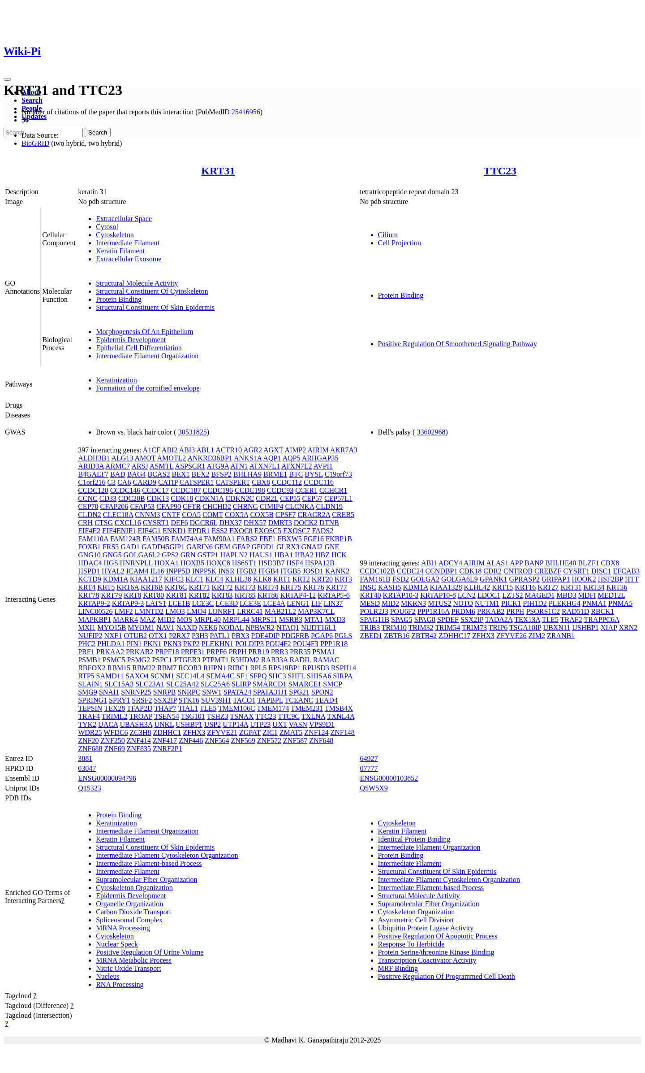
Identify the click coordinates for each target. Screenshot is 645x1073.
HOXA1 (167, 563)
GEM (223, 547)
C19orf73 (338, 474)
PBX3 (240, 635)
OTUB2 (135, 635)
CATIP (168, 482)
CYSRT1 (156, 522)
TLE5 (208, 708)
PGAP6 (322, 635)
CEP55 (290, 498)
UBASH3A (136, 724)
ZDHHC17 (454, 635)
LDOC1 (489, 595)
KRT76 (313, 587)
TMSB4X (339, 708)
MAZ (148, 619)
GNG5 (112, 555)
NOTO (463, 603)
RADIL (300, 660)
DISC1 (601, 571)
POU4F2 (278, 643)
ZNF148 (343, 732)
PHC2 (86, 643)
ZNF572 (269, 740)
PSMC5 (114, 660)
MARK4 (125, 619)
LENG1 (298, 603)
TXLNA (313, 716)
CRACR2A (313, 514)
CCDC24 (410, 571)
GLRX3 (288, 547)
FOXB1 (89, 547)
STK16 (189, 700)
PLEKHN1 (217, 643)
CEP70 (88, 506)
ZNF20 (88, 740)
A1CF (151, 450)
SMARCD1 (270, 684)
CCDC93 (280, 490)
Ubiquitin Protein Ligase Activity (426, 928)
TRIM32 (420, 627)
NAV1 (165, 627)
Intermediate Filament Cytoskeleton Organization (167, 855)
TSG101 (193, 716)
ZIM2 (537, 635)
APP (516, 563)
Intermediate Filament (127, 243)
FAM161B (375, 579)
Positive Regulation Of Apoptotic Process (438, 936)
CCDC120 (93, 490)
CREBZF (547, 571)
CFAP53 (142, 506)
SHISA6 (319, 676)
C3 (112, 482)
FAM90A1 (219, 539)
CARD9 (144, 482)
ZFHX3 (194, 732)
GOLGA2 (425, 579)
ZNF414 (139, 740)
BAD (117, 474)
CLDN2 (89, 514)
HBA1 (283, 555)
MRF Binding (398, 968)
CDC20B (131, 498)
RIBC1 (238, 668)
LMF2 (124, 611)
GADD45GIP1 (163, 547)
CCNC (88, 498)
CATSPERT (232, 482)
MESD (370, 603)
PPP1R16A (433, 611)
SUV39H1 (216, 700)
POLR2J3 (374, 611)
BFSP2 (221, 474)
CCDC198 (250, 490)
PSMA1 (323, 652)
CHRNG (245, 506)
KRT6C (176, 587)
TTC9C (289, 716)
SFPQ (258, 676)
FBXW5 (290, 539)
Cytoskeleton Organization (134, 887)
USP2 (212, 724)
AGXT (273, 450)
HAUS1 (261, 555)
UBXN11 (556, 627)
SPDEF (448, 619)
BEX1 (180, 474)
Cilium (388, 235)
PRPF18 (167, 652)
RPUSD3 (315, 668)
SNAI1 (109, 692)
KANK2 (337, 571)
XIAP (609, 627)
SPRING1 (92, 700)
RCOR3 (190, 668)
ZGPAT (250, 732)
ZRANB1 (561, 635)
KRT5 (106, 587)
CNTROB (518, 571)
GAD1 (130, 547)
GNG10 (89, 555)
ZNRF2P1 (167, 748)
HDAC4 (90, 563)
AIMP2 (295, 450)
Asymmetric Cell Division (416, 920)
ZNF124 (316, 732)
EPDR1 (199, 530)
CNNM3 (147, 514)
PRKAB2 (139, 652)
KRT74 (268, 587)
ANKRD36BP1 (209, 458)
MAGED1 (540, 595)
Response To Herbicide (411, 944)
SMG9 (87, 692)
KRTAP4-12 (298, 595)
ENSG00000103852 (389, 778)
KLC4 (214, 579)
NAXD (186, 627)
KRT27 (548, 587)
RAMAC (326, 660)
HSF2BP (610, 579)
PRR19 (258, 652)
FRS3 (111, 547)
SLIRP (241, 684)
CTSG (104, 522)
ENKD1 (174, 530)
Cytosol (107, 226)
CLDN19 (329, 506)
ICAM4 (137, 571)
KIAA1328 (446, 587)
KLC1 (194, 579)
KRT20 (322, 579)
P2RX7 (179, 635)
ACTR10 (228, 450)
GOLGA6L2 (142, 555)
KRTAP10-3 (401, 595)
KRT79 (111, 595)
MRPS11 (264, 619)
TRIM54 (447, 627)
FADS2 (322, 530)
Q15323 (89, 788)
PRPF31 (193, 652)
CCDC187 (186, 490)
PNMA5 (620, 603)
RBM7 (167, 668)
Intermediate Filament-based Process (149, 863)
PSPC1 (162, 660)
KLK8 (262, 579)
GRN (188, 555)
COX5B (261, 514)
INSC (368, 587)
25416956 (246, 112)
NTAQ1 (287, 627)
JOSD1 (313, 571)
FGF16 (314, 539)
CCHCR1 (333, 490)
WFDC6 (115, 732)
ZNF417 (165, 740)
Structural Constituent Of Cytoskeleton (152, 291)
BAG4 (136, 474)
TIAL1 (188, 708)
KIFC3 (174, 579)
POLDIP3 (249, 643)
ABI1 (429, 563)
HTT (632, 579)
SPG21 (299, 692)
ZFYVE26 (511, 635)
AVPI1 (323, 466)
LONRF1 (221, 611)
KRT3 (343, 579)
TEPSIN (90, 708)
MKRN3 (413, 603)
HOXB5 (192, 563)
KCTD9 (89, 579)
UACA (108, 724)
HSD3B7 (271, 563)
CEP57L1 (338, 498)
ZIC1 (270, 732)
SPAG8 (424, 619)
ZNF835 (139, 748)
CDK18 (182, 498)
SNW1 (212, 692)
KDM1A (115, 579)
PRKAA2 (110, 652)
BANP (534, 563)
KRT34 (593, 587)
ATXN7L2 (296, 466)
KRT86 (268, 595)
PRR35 (300, 652)
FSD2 (400, 579)
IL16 (157, 571)
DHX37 (230, 522)
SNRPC (189, 692)
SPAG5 (401, 619)
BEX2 (200, 474)
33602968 (431, 432)
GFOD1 (263, 547)
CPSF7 (285, 514)
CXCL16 (128, 522)
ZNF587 (295, 740)
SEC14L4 (190, 676)
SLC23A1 (149, 684)
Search (32, 100)
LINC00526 (95, 611)
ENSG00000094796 (107, 778)
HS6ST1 (244, 563)
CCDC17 (155, 490)
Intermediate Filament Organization (147, 356)
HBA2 (304, 555)
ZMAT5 (291, 732)
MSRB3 (290, 619)
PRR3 (279, 652)
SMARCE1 (304, 684)
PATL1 (220, 635)
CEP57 (312, 498)
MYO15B (111, 627)
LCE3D (226, 603)
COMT (212, 514)
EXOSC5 (267, 530)
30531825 (192, 432)
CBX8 (261, 482)
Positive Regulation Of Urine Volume (149, 952)
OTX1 (158, 635)
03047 (87, 768)
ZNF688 (90, 748)
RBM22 (143, 668)
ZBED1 (371, 635)
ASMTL (162, 466)
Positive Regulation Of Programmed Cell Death (446, 976)
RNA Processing (119, 984)
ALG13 (122, 458)
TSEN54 (166, 716)
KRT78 (88, 595)
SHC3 (277, 676)
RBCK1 (602, 611)
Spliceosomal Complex (129, 920)
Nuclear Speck (117, 944)
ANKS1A (248, 458)
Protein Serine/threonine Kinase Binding (436, 952)
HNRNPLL (136, 563)
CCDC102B (377, 571)
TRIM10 (394, 627)
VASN (298, 724)
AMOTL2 (171, 458)
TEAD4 (326, 700)
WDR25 (90, 732)
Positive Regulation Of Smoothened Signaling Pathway (457, 344)
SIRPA (342, 676)
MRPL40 (207, 619)
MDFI (587, 595)
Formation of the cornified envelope (147, 388)
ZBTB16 (396, 635)
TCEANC (299, 700)
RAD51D (575, 611)
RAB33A (274, 660)
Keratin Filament (120, 251)
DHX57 (255, 522)
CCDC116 (319, 482)
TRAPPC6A (601, 619)
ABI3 (187, 450)
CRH (85, 522)
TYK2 (87, 724)
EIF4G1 (149, 530)
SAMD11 (110, 676)
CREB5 (343, 514)
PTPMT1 (215, 660)
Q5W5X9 (374, 788)
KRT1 (282, 579)
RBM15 (119, 668)
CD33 (107, 498)
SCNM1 (162, 676)
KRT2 (301, 579)
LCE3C (203, 603)
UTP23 (260, 724)
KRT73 (245, 587)
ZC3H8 (140, 732)
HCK (339, 555)
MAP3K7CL (316, 611)
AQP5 (292, 458)
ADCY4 (450, 563)
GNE (332, 547)
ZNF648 (321, 740)
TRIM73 (474, 627)
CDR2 (492, 571)
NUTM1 (487, 603)
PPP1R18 (334, 643)
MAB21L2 (280, 611)
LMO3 (175, 611)
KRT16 (525, 587)
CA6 (124, 482)
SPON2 (322, 692)
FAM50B (155, 539)
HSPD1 (89, 571)
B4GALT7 (93, 474)
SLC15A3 (118, 684)
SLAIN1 (90, 684)
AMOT (144, 458)
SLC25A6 (215, 684)
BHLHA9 (247, 474)
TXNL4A (340, 716)
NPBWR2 (260, 627)
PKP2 (191, 643)
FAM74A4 (186, 539)
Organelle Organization (129, 904)
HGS (111, 563)
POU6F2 (403, 611)
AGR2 (252, 450)
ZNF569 (243, 740)
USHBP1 (189, 724)
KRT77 (336, 587)
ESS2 (219, 530)
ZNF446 (191, 740)
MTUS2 (439, 603)
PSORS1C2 (543, 611)
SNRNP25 (136, 692)
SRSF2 (142, 700)
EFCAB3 (626, 571)
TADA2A (499, 619)
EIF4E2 (89, 530)
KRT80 (153, 595)
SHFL (296, 676)
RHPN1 (214, 668)
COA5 (191, 514)
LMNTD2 (148, 611)
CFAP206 (114, 506)
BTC (296, 474)
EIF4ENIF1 (119, 530)
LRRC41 (250, 611)
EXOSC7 (296, 530)
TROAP (140, 716)
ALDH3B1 (94, 458)
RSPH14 (343, 668)
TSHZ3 (217, 716)
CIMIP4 (271, 506)
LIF (316, 603)
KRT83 (221, 595)
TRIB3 (370, 627)
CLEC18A (118, 514)
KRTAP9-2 (94, 603)
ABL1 (205, 450)
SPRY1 (119, 700)
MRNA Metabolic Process (134, 960)
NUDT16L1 (318, 627)
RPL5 (258, 668)
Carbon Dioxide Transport (133, 912)
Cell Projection (399, 243)
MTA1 (313, 619)
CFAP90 (168, 506)
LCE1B (179, 603)
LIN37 (333, 603)
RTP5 (86, 676)
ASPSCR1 (190, 466)
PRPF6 (216, 652)
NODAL (231, 627)
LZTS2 (512, 595)
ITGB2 (246, 571)
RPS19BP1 (284, 668)
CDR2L (267, 498)
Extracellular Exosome (128, 259)
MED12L (611, 595)
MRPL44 (236, 619)
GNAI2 (312, 547)
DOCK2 (306, 522)
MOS (185, 619)
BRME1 (275, 474)
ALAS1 (497, 563)
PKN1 (152, 643)
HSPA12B (320, 563)
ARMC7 (117, 466)
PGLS (343, 635)
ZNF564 (217, 740)
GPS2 (170, 555)
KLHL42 (477, 587)
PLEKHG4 (564, 603)
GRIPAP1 (556, 579)
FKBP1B (339, 539)
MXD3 (335, 619)
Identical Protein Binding (414, 839)
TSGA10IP (525, 627)
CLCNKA (299, 506)
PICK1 (511, 603)
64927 (369, 758)
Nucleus (107, 976)
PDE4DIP (265, 635)
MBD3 (566, 595)
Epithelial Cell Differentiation (139, 348)
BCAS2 (159, 474)
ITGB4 (268, 571)
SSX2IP (165, 700)
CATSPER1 (197, 482)
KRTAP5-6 (334, 595)
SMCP (332, 684)
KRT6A (127, 587)
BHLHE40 (560, 563)
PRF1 (86, 652)
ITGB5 (290, 571)
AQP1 (272, 458)
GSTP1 (207, 555)
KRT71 (199, 587)
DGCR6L (204, 522)
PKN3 (172, 643)
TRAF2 (571, 619)
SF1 (242, 676)
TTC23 (500, 171)
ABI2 (170, 450)
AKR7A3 (343, 450)
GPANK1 (493, 579)
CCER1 (306, 490)
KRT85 (245, 595)
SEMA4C (220, 676)
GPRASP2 (524, 579)
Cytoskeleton (114, 235)
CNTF (171, 514)
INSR (226, 571)
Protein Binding (119, 299)
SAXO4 (137, 676)
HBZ (322, 555)
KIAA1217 (146, 579)
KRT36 (616, 587)
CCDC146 (125, 490)
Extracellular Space (124, 218)
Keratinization (116, 380)
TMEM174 (273, 708)
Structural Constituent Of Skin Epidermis (155, 307)
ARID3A (91, 466)
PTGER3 (187, 660)
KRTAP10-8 (438, 595)
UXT (279, 724)
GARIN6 (199, 547)
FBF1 (267, 539)
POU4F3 (305, 643)
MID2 (166, 619)
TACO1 (244, 700)
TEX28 (114, 708)
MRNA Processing (123, 928)
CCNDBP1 (441, 571)
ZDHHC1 (167, 732)
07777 (369, 768)
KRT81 (176, 595)
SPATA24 (237, 692)
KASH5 (389, 587)
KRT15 (502, 587)
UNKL (164, 724)
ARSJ (139, 466)
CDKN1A (209, 498)
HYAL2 (113, 571)
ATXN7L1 (264, 466)
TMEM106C (236, 708)
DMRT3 (280, 522)
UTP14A (235, 724)
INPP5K (204, 571)
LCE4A (274, 603)
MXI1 (86, 627)
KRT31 (218, 171)
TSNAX (242, 716)
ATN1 (239, 466)
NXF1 (113, 635)
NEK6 (208, 627)
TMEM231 (307, 708)
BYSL (313, 474)
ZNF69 (114, 748)
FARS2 (247, 539)
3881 (85, 758)
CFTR (192, 506)
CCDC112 (287, 482)
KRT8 (132, 595)
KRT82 (199, 595)
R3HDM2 (245, 660)
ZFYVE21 (222, 732)
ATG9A (217, 466)
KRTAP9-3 (128, 603)
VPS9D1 (322, 724)
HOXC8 (218, 563)
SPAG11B (375, 619)
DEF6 (179, 522)
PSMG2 (138, 660)
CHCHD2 (216, 506)
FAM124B (125, 539)
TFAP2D (140, 708)
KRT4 (86, 587)
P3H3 (200, 635)
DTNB (329, 522)
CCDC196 (218, 490)
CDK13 (158, 498)
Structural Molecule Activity (137, 283)
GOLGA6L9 (459, 579)
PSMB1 (89, 660)
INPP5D (178, 571)
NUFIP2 (90, 635)
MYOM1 (141, 627)
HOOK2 (584, 579)
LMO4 (196, 611)
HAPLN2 (234, 555)
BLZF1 (588, 563)
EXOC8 (241, 530)
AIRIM (317, 450)
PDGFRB (295, 635)
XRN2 (628, 627)
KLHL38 (238, 579)
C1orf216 (91, 482)
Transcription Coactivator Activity (427, 960)
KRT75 (290, 587)
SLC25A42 (182, 684)
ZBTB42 (424, 635)
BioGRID (35, 143)
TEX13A (527, 619)
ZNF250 (112, 740)
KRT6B (152, 587)
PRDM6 (463, 611)
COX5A (236, 514)
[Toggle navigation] (7, 79)
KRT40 (370, 595)
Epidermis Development (131, 339)
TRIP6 (498, 627)
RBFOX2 (91, 668)
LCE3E (250, 603)
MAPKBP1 (94, 619)
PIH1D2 (534, 603)
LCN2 (467, 595)
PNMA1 (594, 603)
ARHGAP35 (320, 458)
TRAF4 (89, 716)
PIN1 (134, 643)
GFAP (240, 547)
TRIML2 (115, 716)
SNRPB (164, 692)
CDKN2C (239, 498)
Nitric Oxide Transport (128, 968)
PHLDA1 (111, 643)
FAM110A (93, 539)
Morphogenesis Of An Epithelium (144, 331)
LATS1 (156, 603)
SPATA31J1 (270, 692)
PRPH (237, 652)
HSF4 (294, 563)
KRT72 (221, 587)
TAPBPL (270, 700)
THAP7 (165, 708)
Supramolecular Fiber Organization (146, 879)
